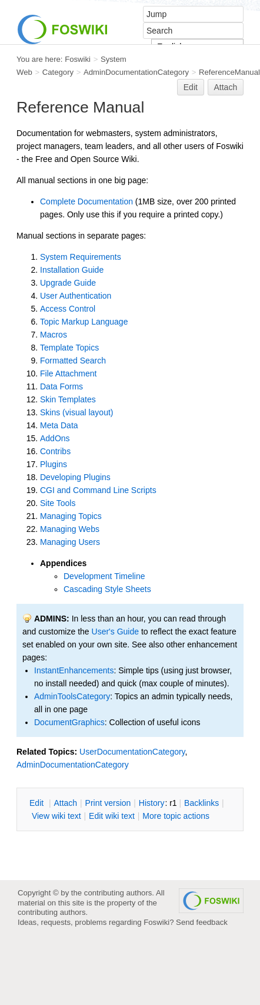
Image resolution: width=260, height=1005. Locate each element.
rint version (108, 803)
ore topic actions (175, 816)
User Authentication (75, 295)
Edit (191, 87)
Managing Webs (69, 529)
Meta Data (59, 425)
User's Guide (115, 631)
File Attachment (68, 373)
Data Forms (61, 386)
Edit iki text (112, 816)
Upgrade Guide (68, 282)
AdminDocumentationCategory (136, 72)
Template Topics (69, 347)
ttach (65, 803)
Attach (226, 87)
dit (37, 803)
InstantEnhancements (74, 670)
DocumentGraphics (69, 722)
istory (152, 803)
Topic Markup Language (84, 321)
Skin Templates (68, 399)
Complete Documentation (86, 201)
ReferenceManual (229, 72)
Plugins (53, 464)
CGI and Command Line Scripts (98, 490)
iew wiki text (56, 816)
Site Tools (57, 503)
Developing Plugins (75, 477)
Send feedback (202, 922)
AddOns (55, 438)
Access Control (67, 308)
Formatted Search (73, 360)
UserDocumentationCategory (132, 751)
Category (58, 72)
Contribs (55, 451)
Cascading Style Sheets (107, 589)
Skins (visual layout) (77, 412)
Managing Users (70, 542)
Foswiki (78, 59)
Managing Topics (71, 516)
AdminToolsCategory (72, 696)
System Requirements (80, 257)
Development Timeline (104, 576)
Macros (53, 334)
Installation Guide (72, 270)
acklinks (201, 803)
